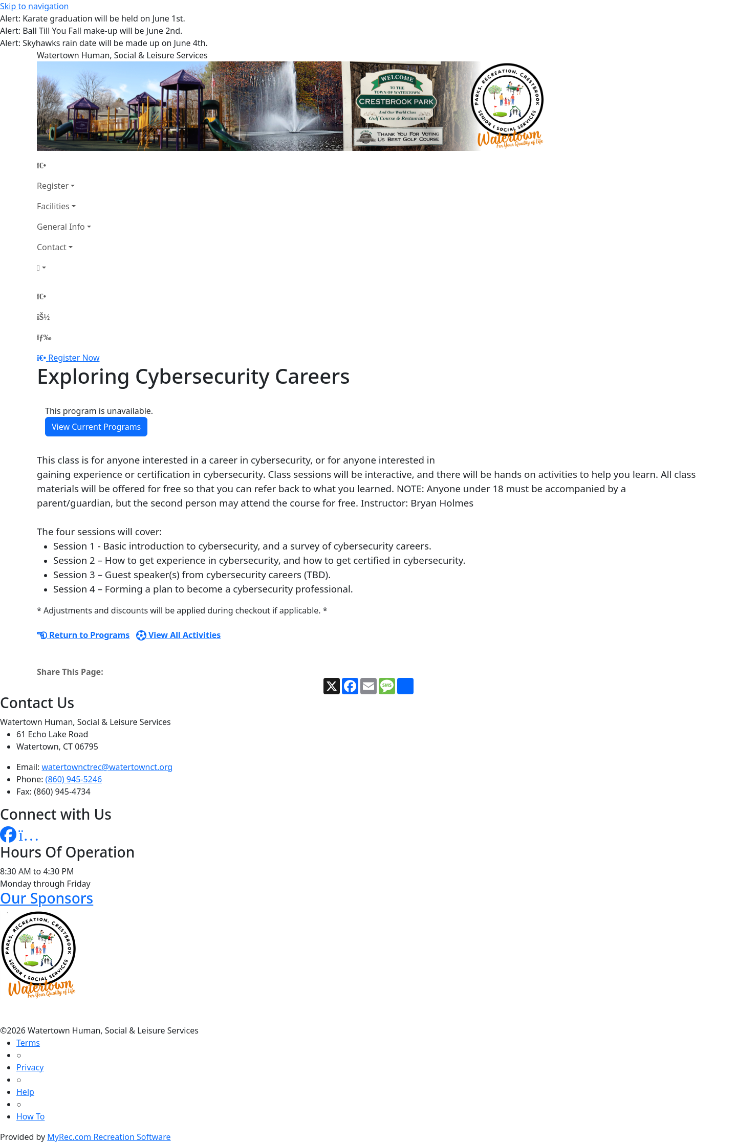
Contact (52, 247)
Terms (28, 1042)
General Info (61, 226)
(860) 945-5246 (74, 779)
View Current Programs (96, 426)
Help (25, 1091)
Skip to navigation (34, 6)
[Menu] (44, 337)
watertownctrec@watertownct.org (107, 767)
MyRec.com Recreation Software (108, 1136)
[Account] (64, 267)
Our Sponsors (46, 898)
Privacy (30, 1067)
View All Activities (178, 635)
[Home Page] (64, 165)
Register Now (73, 357)
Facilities (53, 206)
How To (30, 1116)
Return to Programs (83, 635)
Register (53, 185)
